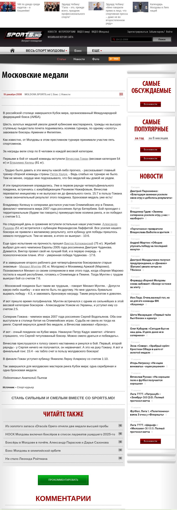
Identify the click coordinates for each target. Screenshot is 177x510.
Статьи (61, 59)
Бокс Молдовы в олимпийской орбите (33, 450)
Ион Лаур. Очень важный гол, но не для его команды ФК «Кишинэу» (150, 301)
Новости (79, 59)
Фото (95, 59)
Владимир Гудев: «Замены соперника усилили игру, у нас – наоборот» (150, 215)
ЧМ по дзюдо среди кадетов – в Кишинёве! (20, 7)
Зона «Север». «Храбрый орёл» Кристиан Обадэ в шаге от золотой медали (150, 349)
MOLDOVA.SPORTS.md (37, 94)
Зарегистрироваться (137, 31)
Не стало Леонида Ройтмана (26, 458)
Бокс (78, 50)
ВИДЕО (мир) (83, 31)
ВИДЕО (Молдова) (100, 31)
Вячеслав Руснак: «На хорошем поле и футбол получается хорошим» (150, 380)
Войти (169, 31)
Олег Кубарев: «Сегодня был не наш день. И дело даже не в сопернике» (149, 332)
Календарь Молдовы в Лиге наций (151, 7)
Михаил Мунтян (30, 266)
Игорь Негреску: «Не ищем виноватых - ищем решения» (149, 364)
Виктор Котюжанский (78, 243)
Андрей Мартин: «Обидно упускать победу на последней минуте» (148, 246)
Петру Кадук (58, 174)
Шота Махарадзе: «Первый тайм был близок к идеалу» (150, 316)
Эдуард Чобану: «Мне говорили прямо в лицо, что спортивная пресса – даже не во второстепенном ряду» (108, 13)
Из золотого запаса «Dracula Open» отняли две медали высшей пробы (56, 426)
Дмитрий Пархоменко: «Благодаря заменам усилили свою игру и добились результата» (151, 196)
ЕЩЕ (96, 50)
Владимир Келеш (22, 162)
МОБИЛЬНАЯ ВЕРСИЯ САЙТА (60, 37)
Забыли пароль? (157, 31)
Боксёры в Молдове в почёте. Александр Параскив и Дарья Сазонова (57, 442)
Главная (12, 50)
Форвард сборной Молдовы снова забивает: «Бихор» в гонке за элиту (150, 283)
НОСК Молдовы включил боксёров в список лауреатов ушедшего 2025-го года (60, 435)
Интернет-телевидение (24, 36)
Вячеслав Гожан (77, 158)
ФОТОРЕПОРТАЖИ (67, 31)
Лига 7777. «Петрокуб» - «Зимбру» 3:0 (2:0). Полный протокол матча (147, 397)
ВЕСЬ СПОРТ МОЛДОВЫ (45, 50)
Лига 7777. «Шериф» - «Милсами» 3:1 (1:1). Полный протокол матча (147, 428)
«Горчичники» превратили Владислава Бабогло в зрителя (151, 230)
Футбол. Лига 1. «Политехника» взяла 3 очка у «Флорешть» (149, 412)
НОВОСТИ (52, 31)
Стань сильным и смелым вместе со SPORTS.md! (63, 398)
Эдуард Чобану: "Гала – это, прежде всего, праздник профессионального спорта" (64, 10)
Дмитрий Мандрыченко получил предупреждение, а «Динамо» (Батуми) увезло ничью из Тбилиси (150, 264)
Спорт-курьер (25, 387)
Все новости (150, 104)
